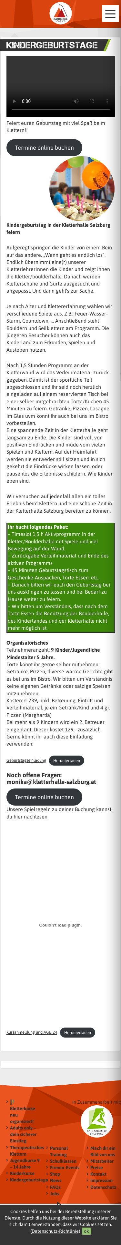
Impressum (101, 1180)
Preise (96, 1167)
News (55, 1180)
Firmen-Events (64, 1167)
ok (86, 1231)
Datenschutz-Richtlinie (55, 1231)
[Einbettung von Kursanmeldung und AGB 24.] (60, 925)
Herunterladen (66, 760)
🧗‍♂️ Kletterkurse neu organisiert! (22, 1111)
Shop (55, 1174)
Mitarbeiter (102, 1161)
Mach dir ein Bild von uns (103, 1151)
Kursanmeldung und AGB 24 (31, 1032)
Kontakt (98, 1174)
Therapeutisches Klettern (25, 1151)
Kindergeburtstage (25, 1180)
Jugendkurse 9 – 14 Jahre (25, 1164)
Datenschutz (103, 1187)
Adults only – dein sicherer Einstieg (23, 1134)
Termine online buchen (44, 147)
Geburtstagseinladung (26, 760)
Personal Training (59, 1151)
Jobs (54, 1193)
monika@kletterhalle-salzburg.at (51, 781)
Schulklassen (63, 1161)
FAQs (55, 1187)
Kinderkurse (22, 1173)
